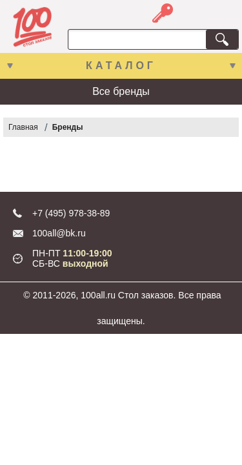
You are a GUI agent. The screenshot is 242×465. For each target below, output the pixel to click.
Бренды (67, 127)
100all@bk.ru (59, 233)
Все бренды (121, 91)
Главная (23, 127)
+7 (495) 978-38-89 (71, 213)
